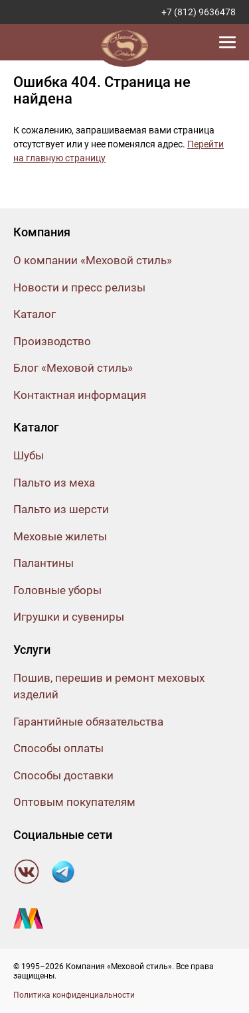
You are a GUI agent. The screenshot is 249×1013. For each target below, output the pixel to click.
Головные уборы (57, 590)
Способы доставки (63, 775)
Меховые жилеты (60, 536)
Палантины (43, 563)
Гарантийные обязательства (88, 721)
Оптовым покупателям (74, 802)
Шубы (28, 455)
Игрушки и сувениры (68, 616)
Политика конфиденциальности (74, 995)
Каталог (34, 314)
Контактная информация (79, 395)
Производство (52, 341)
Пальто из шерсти (61, 509)
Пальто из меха (54, 482)
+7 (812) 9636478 (198, 12)
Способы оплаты (58, 748)
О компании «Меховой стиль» (92, 260)
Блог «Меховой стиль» (73, 367)
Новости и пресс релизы (79, 287)
